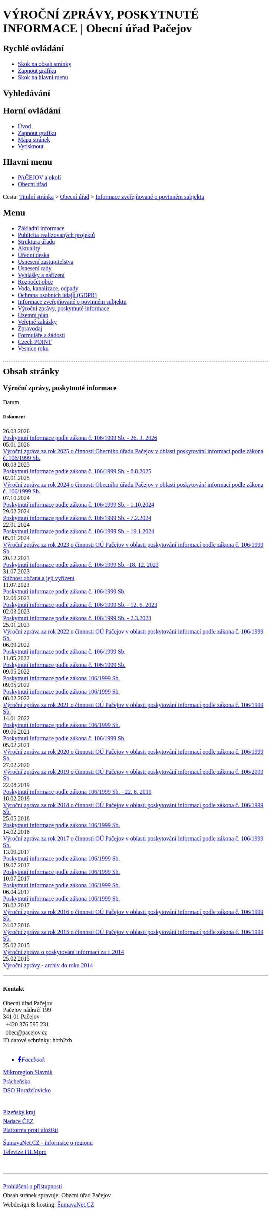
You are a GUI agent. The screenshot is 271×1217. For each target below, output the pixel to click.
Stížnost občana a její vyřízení (39, 578)
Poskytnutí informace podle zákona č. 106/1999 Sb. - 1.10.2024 (78, 504)
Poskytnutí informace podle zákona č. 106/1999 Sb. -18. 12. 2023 (81, 565)
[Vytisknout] (30, 146)
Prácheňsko (16, 1081)
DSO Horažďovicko (27, 1090)
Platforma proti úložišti (30, 1130)
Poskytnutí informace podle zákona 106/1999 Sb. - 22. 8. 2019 (77, 792)
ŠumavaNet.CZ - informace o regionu (48, 1142)
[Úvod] (24, 126)
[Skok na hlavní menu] (43, 77)
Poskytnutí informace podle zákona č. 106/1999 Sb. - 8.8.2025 (77, 471)
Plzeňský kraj (19, 1112)
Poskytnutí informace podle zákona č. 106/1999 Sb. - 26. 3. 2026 (80, 438)
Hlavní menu (27, 162)
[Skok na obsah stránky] (44, 64)
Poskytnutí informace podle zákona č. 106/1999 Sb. (64, 591)
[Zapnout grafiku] (37, 71)
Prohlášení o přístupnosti (32, 1186)
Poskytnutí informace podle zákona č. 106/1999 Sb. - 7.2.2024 (77, 518)
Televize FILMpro (25, 1152)
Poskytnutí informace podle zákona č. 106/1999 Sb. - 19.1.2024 (78, 531)
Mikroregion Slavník (28, 1072)
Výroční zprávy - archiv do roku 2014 (48, 965)
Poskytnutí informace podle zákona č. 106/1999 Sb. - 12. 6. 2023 (80, 605)
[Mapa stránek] (34, 139)
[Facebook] (31, 1059)
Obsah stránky (31, 371)
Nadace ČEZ (18, 1121)
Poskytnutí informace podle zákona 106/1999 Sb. (61, 678)
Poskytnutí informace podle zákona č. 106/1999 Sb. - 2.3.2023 (77, 618)
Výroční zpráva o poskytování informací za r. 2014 (63, 952)
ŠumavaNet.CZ (75, 1204)
